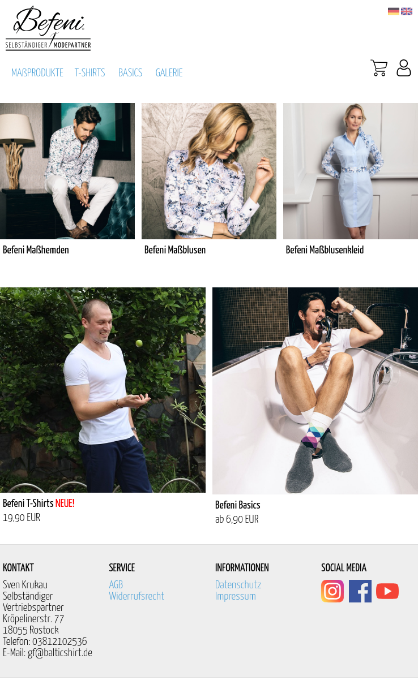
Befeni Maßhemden (36, 250)
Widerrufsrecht (136, 596)
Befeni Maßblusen (175, 250)
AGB (116, 585)
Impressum (235, 596)
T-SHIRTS (90, 73)
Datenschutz (238, 585)
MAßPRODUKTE (37, 73)
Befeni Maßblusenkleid (325, 250)
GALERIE (169, 73)
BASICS (130, 73)
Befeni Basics (238, 505)
